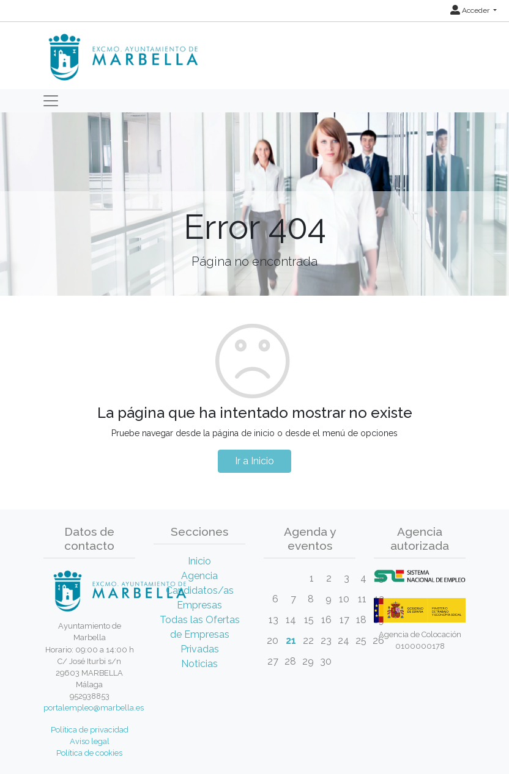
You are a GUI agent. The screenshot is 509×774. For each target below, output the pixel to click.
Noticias (199, 664)
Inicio (199, 561)
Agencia (199, 576)
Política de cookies (89, 753)
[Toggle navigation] (50, 100)
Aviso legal (90, 741)
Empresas (199, 605)
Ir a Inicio (254, 461)
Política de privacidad (89, 729)
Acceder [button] (470, 10)
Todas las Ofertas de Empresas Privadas (200, 634)
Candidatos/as (200, 590)
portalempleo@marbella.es (93, 707)
